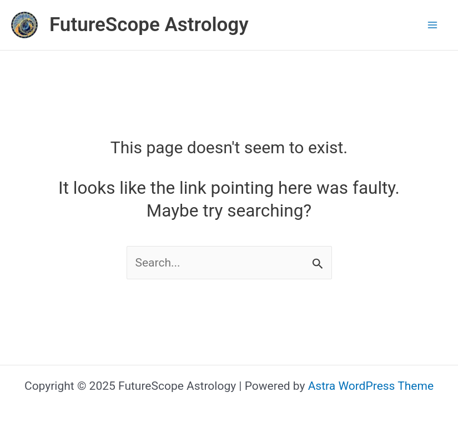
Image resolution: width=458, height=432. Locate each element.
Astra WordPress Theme (371, 386)
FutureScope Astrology (149, 24)
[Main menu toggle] (433, 25)
